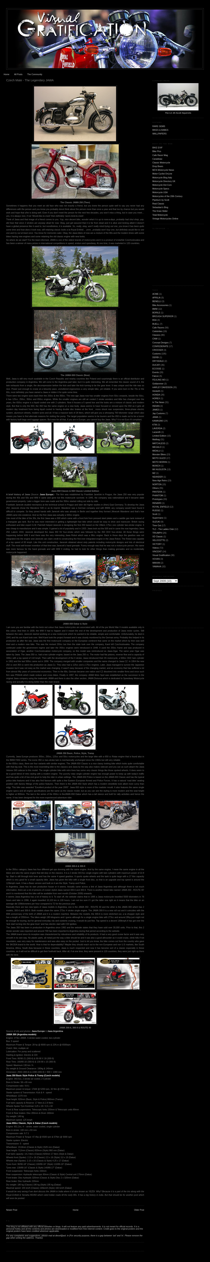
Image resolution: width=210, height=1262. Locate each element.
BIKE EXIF (157, 148)
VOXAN (156, 559)
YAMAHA (156, 566)
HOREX (156, 398)
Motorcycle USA (160, 192)
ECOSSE (156, 369)
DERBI (155, 357)
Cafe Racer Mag (160, 155)
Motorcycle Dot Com (162, 185)
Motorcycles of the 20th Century (167, 196)
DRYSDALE (158, 361)
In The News (158, 402)
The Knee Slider (160, 211)
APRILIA (156, 298)
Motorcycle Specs (160, 189)
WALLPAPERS (159, 134)
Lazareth (156, 432)
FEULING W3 (158, 380)
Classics (156, 335)
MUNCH (156, 466)
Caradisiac (157, 159)
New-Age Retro (159, 480)
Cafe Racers (158, 328)
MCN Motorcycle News (163, 170)
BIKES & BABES (160, 130)
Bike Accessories (160, 305)
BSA (154, 320)
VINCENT (157, 551)
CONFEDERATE (160, 346)
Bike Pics (156, 151)
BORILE (156, 313)
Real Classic (158, 204)
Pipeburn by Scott (160, 200)
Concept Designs (160, 343)
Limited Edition (159, 436)
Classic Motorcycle (161, 163)
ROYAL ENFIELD (160, 507)
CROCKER (157, 350)
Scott (154, 514)
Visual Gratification (161, 555)
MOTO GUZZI (159, 458)
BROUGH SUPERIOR (162, 316)
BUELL (155, 324)
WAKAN (156, 563)
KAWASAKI (157, 421)
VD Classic (157, 536)
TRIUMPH (157, 533)
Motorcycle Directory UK (163, 181)
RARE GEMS (158, 126)
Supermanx (157, 518)
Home (6, 74)
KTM (154, 425)
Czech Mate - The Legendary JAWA (30, 80)
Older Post (139, 1210)
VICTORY (157, 544)
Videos (155, 548)
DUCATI (156, 365)
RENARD (156, 503)
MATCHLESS (158, 443)
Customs (156, 354)
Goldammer (157, 384)
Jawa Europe (46, 494)
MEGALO (156, 447)
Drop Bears (157, 166)
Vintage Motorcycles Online (165, 219)
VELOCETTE (158, 540)
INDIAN (156, 406)
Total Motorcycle (160, 215)
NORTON (157, 484)
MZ (153, 473)
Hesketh (156, 391)
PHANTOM (157, 495)
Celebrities (157, 331)
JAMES (156, 410)
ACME (155, 294)
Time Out (156, 525)
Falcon (155, 376)
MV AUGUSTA (159, 469)
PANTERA (157, 492)
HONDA (156, 395)
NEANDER (157, 477)
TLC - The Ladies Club (163, 529)
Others (155, 488)
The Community (34, 74)
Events (155, 372)
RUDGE (156, 510)
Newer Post (11, 1210)
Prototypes (157, 499)
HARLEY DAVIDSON (162, 387)
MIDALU (156, 451)
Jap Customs (158, 413)
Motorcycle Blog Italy (162, 178)
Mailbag (156, 439)
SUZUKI (156, 522)
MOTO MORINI (159, 462)
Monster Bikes (159, 454)
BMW (155, 309)
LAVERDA (157, 428)
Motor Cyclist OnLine (162, 174)
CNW (155, 339)
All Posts (18, 74)
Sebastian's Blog (160, 207)
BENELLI (156, 301)
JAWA (155, 417)
